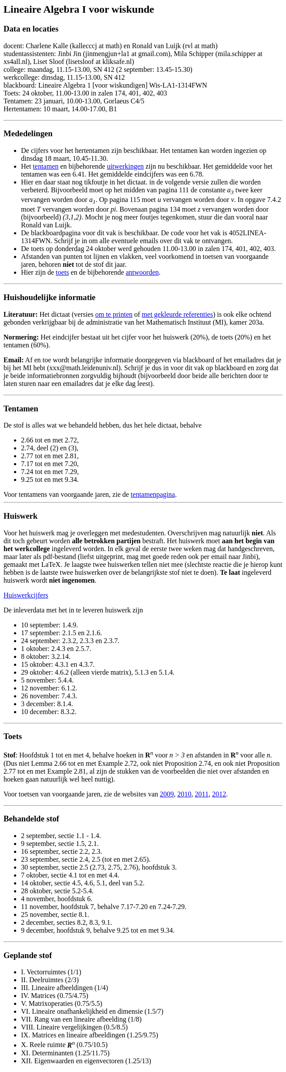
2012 (219, 794)
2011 (202, 794)
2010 (185, 794)
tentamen (46, 166)
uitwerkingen (125, 166)
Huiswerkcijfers (25, 595)
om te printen (114, 314)
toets (62, 272)
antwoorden (142, 272)
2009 (167, 794)
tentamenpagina (153, 494)
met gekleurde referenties (177, 314)
